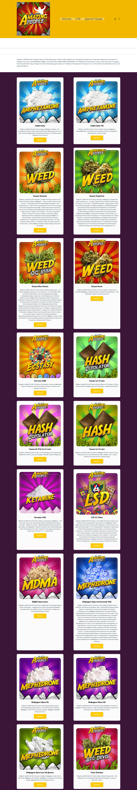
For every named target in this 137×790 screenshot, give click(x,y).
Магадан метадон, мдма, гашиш (30, 770)
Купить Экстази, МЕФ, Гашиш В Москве (32, 777)
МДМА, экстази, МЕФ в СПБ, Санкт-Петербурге (35, 780)
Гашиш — (20, 593)
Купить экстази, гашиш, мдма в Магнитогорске (36, 773)
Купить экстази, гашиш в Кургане (30, 760)
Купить (29, 124)
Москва (66, 18)
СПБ (78, 18)
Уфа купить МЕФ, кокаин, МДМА (30, 753)
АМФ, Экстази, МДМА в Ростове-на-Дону (33, 757)
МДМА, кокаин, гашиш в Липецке (30, 767)
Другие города (93, 18)
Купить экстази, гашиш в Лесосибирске (32, 763)
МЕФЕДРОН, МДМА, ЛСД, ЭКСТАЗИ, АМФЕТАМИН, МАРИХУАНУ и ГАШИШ (63, 562)
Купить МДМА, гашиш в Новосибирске (32, 783)
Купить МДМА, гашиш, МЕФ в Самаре (31, 750)
